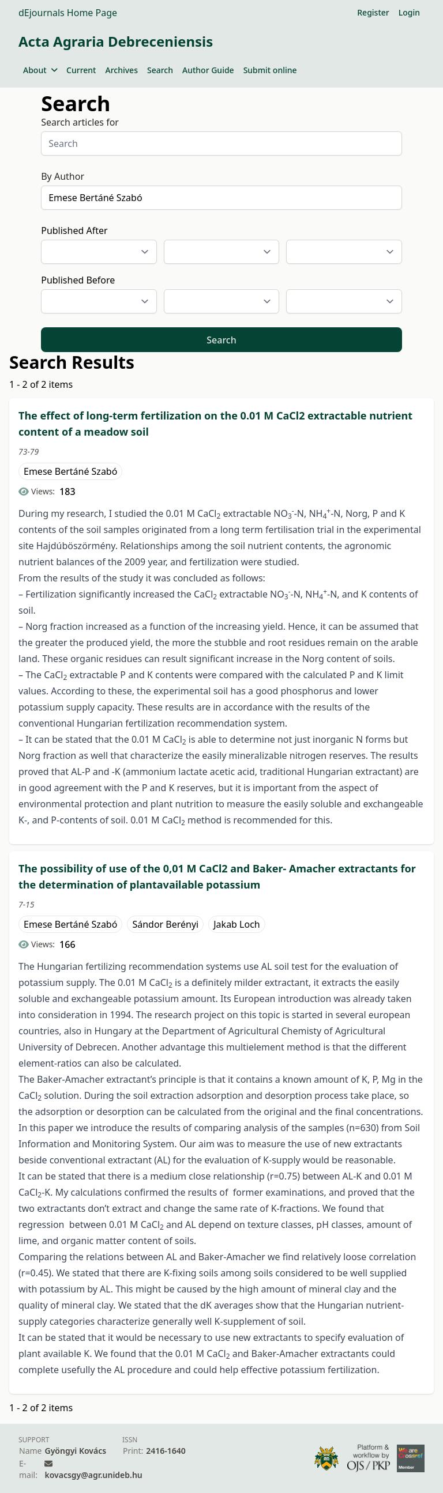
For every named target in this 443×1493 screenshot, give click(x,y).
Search (160, 70)
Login (409, 12)
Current (81, 70)
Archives (121, 70)
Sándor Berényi (165, 924)
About (40, 70)
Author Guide (208, 70)
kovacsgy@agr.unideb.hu (93, 1474)
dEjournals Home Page (67, 12)
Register (373, 12)
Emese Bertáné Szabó (70, 471)
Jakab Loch (236, 924)
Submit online (270, 70)
